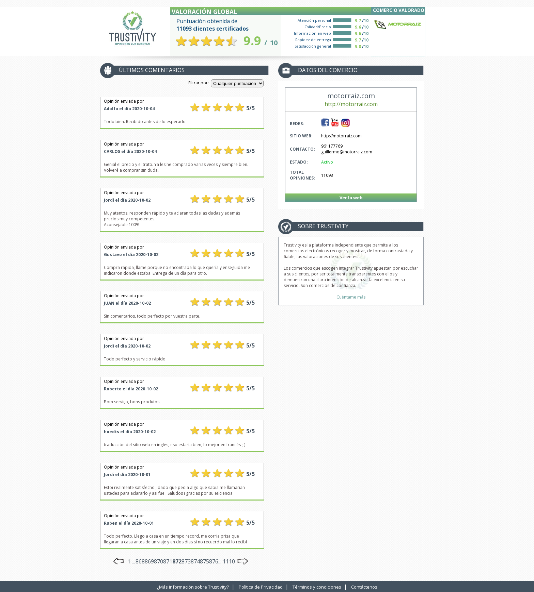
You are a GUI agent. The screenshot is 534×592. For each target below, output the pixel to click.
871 (167, 561)
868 (140, 561)
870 (158, 561)
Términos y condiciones (317, 587)
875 (204, 561)
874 (195, 561)
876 (213, 561)
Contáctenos (364, 587)
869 (149, 561)
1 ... (131, 561)
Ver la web (351, 197)
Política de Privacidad (261, 587)
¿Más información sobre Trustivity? (193, 587)
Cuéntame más (350, 297)
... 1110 (226, 561)
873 (186, 561)
